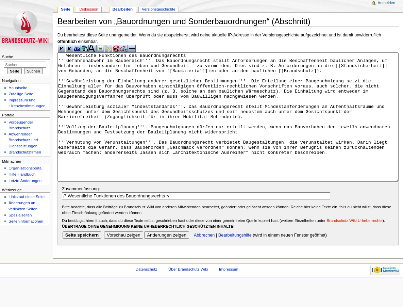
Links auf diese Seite (27, 197)
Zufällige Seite (21, 94)
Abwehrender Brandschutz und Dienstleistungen (23, 140)
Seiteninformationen (26, 221)
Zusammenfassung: (81, 214)
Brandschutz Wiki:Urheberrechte (355, 246)
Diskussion (89, 9)
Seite (65, 9)
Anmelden (387, 3)
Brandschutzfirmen (25, 152)
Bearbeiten (123, 9)
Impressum (228, 295)
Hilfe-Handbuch (22, 174)
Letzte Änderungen (25, 181)
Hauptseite (18, 88)
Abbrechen (204, 260)
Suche (7, 57)
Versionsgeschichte (158, 9)
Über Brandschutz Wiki (188, 295)
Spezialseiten (20, 215)
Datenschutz (146, 295)
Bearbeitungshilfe (235, 260)
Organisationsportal (25, 168)
